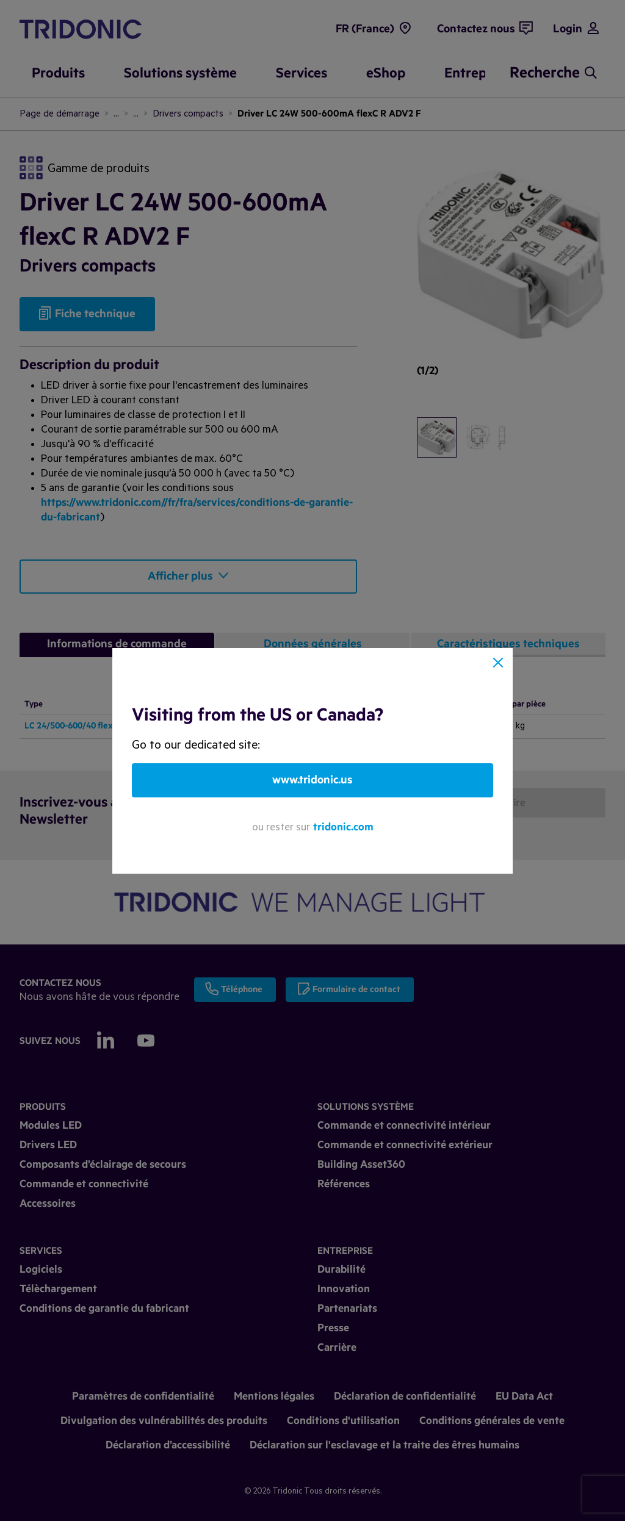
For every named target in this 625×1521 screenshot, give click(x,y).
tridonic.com (343, 827)
